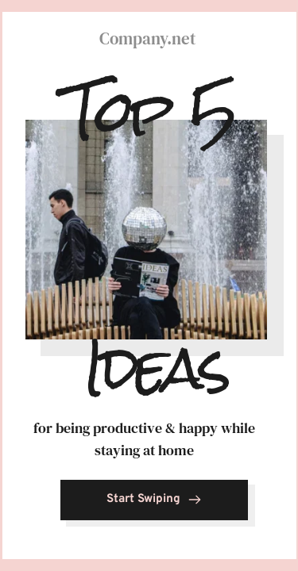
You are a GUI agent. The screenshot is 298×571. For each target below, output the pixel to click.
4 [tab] (172, 13)
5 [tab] (218, 13)
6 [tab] (264, 13)
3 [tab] (125, 13)
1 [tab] (33, 13)
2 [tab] (79, 13)
